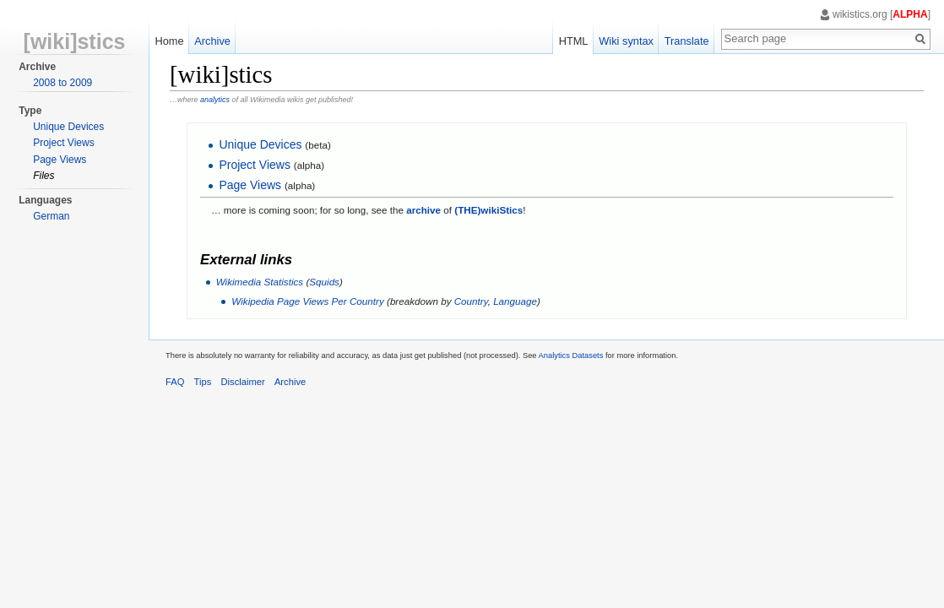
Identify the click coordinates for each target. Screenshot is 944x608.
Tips (203, 382)
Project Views (254, 164)
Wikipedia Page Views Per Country (307, 301)
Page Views (250, 185)
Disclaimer (243, 382)
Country (471, 301)
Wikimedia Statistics (260, 281)
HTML (574, 41)
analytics (215, 99)
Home (169, 41)
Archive (212, 41)
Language (515, 301)
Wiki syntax (626, 41)
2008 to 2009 (62, 83)
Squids (324, 281)
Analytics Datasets (571, 355)
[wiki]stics (75, 41)
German (51, 216)
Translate (687, 41)
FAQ (174, 382)
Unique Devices (260, 144)
